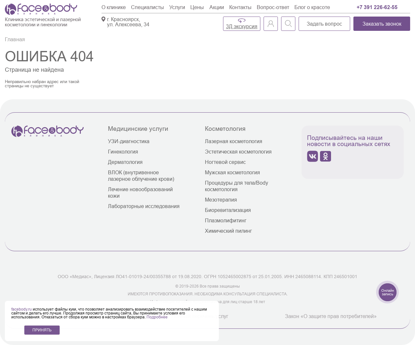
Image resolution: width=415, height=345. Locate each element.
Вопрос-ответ (273, 7)
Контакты (240, 7)
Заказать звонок (381, 24)
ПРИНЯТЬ (42, 329)
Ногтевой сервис (225, 162)
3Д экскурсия (241, 26)
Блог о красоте (312, 7)
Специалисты (147, 7)
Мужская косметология (232, 172)
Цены (197, 7)
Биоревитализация (228, 210)
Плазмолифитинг (225, 220)
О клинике (113, 7)
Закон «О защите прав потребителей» (331, 316)
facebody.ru (22, 309)
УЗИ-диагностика (128, 141)
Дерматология (125, 162)
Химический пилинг (228, 231)
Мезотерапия (221, 200)
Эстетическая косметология (238, 151)
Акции (216, 7)
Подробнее (157, 316)
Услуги (177, 7)
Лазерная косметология (233, 141)
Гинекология (123, 151)
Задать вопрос (324, 24)
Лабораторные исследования (144, 206)
